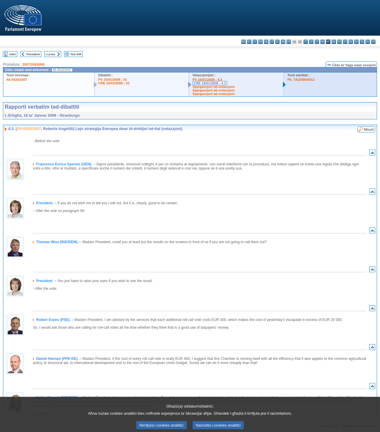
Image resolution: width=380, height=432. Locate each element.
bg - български (243, 41)
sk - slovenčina (356, 41)
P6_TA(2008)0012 (300, 79)
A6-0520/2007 (16, 79)
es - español (249, 41)
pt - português (345, 41)
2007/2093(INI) (33, 64)
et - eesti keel (272, 41)
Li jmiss (50, 54)
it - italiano (305, 41)
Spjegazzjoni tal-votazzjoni (214, 86)
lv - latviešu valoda (311, 41)
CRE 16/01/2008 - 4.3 (210, 83)
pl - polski (339, 41)
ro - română (351, 41)
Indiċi (12, 54)
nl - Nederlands (334, 41)
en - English (283, 41)
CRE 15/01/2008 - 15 (113, 83)
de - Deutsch (266, 41)
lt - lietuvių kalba (317, 41)
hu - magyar (322, 41)
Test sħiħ (76, 54)
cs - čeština (255, 41)
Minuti (369, 129)
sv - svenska (373, 41)
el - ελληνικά (277, 41)
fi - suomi (367, 41)
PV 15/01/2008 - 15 (112, 79)
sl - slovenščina (362, 41)
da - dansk (260, 41)
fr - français (288, 41)
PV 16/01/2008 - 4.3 (207, 79)
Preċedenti (33, 54)
